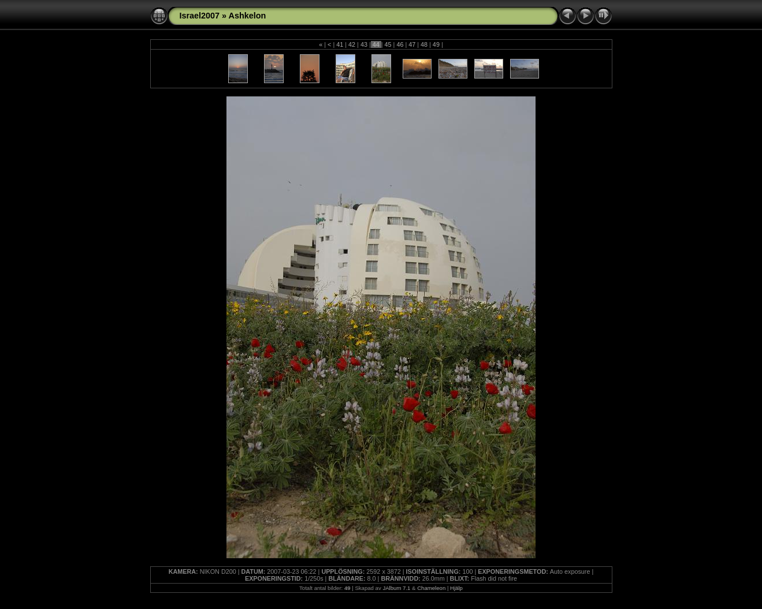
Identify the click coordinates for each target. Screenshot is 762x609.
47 (412, 44)
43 (364, 44)
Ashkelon (247, 15)
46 (400, 44)
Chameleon (431, 588)
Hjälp (456, 588)
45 (388, 44)
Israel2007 (200, 15)
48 (424, 44)
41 (339, 44)
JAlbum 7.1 (396, 588)
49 (436, 44)
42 (352, 44)
